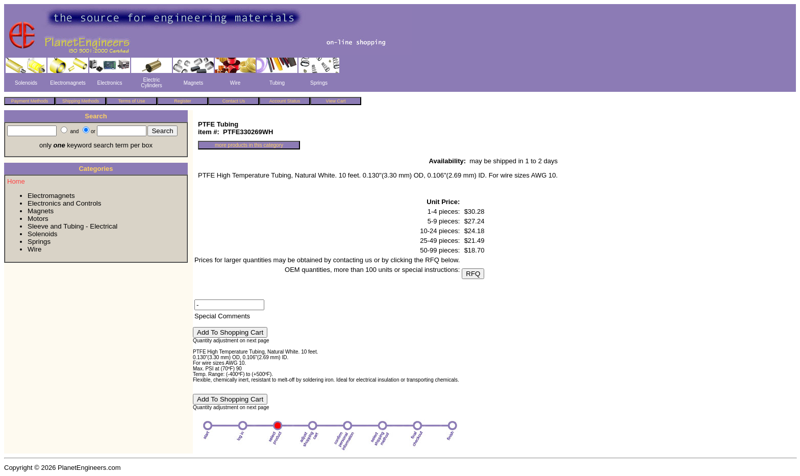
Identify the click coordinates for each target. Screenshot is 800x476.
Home (16, 181)
